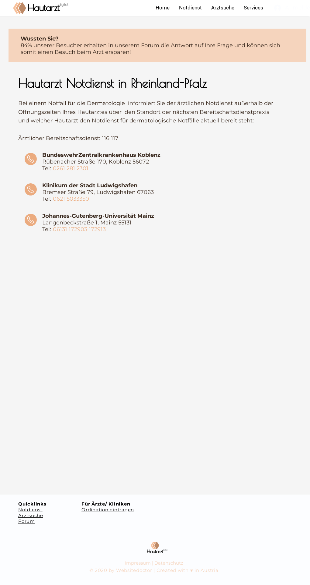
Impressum (138, 563)
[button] (253, 7)
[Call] (31, 159)
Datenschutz (168, 563)
